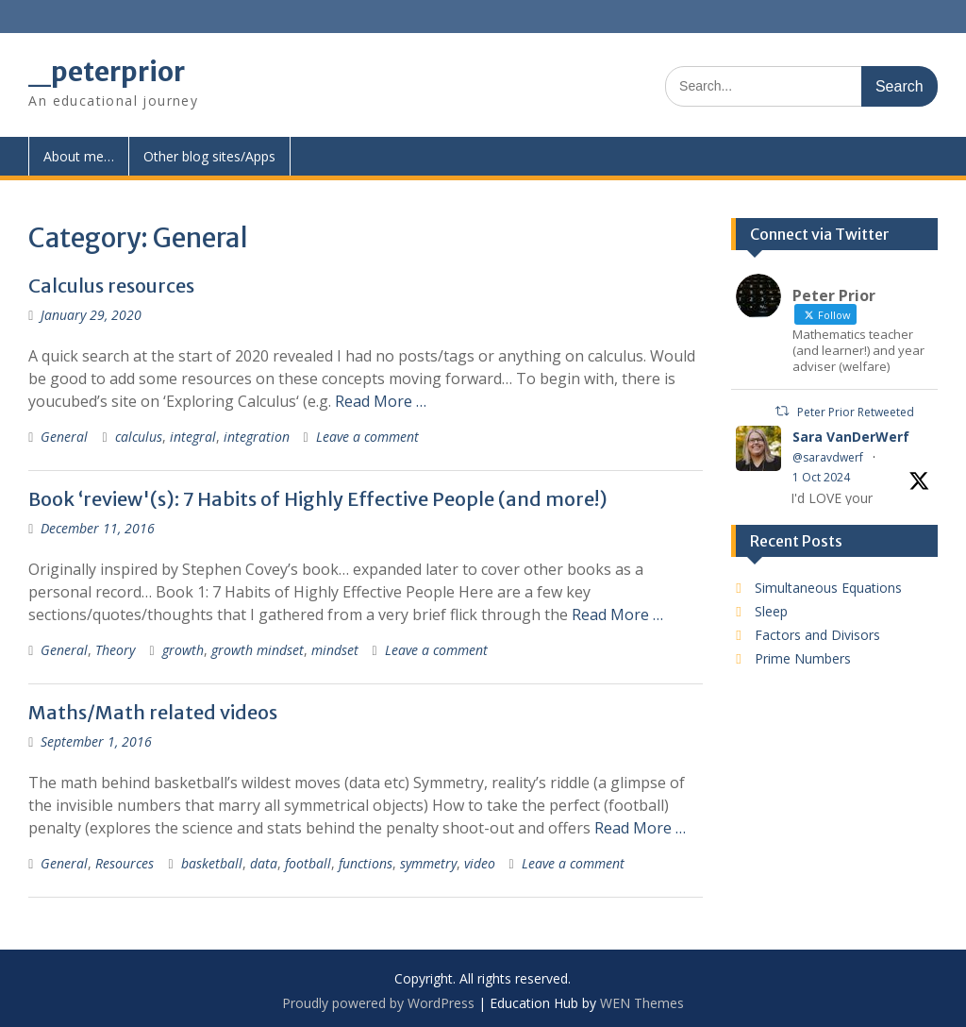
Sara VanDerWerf (850, 437)
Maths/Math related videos (152, 712)
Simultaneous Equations (828, 588)
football (308, 863)
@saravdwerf (827, 457)
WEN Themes (642, 1003)
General (64, 437)
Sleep (771, 611)
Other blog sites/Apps (209, 156)
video (479, 863)
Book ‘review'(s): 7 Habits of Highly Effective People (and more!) (318, 499)
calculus (138, 437)
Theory (115, 650)
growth (183, 650)
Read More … (380, 401)
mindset (334, 650)
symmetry (428, 863)
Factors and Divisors (817, 635)
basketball (211, 863)
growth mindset (257, 650)
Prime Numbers (803, 658)
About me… (78, 156)
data (263, 863)
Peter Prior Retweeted (855, 412)
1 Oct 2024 (821, 477)
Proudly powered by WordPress (378, 1003)
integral (193, 437)
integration (257, 437)
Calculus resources (111, 285)
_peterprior (106, 72)
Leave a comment (367, 437)
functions (365, 863)
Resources (124, 863)
